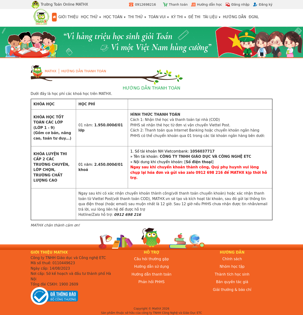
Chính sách (232, 259)
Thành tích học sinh (232, 274)
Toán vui (157, 17)
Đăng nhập (240, 4)
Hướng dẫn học (209, 4)
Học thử (89, 17)
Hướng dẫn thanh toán (83, 71)
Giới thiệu (68, 17)
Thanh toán (178, 4)
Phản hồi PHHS (151, 282)
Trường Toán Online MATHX (59, 4)
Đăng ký (266, 4)
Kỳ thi (177, 17)
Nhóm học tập (232, 266)
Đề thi (194, 17)
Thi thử (135, 17)
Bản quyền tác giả (232, 282)
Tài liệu (210, 17)
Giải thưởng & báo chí (232, 290)
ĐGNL (254, 17)
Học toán (113, 17)
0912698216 (145, 4)
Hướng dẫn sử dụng (151, 266)
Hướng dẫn (234, 17)
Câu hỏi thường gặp (151, 259)
